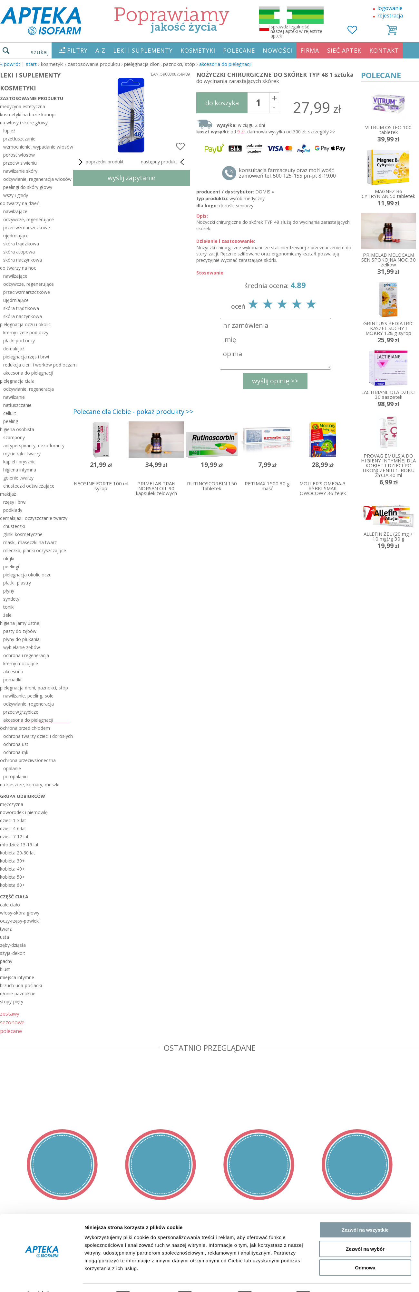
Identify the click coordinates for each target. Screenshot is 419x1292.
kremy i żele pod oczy (25, 332)
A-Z (100, 50)
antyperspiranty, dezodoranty (33, 445)
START (31, 64)
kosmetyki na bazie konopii (28, 114)
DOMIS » (264, 192)
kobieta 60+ (12, 885)
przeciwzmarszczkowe (26, 227)
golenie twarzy (18, 478)
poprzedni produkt (100, 162)
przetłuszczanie (19, 139)
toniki (9, 607)
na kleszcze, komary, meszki (29, 784)
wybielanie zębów (21, 647)
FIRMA (309, 50)
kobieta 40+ (12, 869)
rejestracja (390, 15)
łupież (9, 131)
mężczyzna (11, 804)
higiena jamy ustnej (20, 623)
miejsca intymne (17, 977)
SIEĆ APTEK (344, 50)
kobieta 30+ (12, 861)
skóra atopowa (19, 252)
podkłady (12, 510)
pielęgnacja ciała (17, 381)
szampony (14, 437)
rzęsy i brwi (14, 502)
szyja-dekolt (12, 953)
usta (4, 937)
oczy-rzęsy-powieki (20, 921)
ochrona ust (15, 744)
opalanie (12, 768)
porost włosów (19, 155)
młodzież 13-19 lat (19, 845)
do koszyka (222, 102)
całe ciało (10, 905)
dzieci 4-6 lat (13, 828)
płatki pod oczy (19, 340)
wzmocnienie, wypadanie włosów (36, 147)
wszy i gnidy (15, 195)
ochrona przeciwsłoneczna (28, 760)
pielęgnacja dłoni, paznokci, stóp (34, 688)
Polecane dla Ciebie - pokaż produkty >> (133, 411)
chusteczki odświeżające (28, 486)
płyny (8, 591)
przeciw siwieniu (20, 163)
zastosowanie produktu (31, 98)
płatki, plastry (17, 583)
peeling (10, 421)
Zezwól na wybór (365, 1232)
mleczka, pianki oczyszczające (34, 550)
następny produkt (164, 162)
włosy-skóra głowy (19, 913)
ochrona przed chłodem (25, 728)
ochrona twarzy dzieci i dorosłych (36, 736)
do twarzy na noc (18, 268)
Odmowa (365, 1251)
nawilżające (15, 211)
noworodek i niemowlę (24, 812)
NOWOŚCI (277, 50)
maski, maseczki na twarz (30, 542)
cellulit (9, 413)
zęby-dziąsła (13, 945)
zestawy (9, 1013)
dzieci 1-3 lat (13, 820)
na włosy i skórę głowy (24, 122)
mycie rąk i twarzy (22, 453)
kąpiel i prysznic (19, 462)
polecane (11, 1031)
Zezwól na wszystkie (365, 1213)
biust (5, 969)
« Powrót (10, 64)
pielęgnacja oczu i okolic (25, 324)
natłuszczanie (17, 405)
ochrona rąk (15, 752)
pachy (6, 961)
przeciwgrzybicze (20, 712)
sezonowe (12, 1022)
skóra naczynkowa (22, 260)
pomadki (12, 680)
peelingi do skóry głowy (27, 187)
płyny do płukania (21, 639)
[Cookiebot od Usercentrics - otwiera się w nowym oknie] (42, 1279)
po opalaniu (15, 776)
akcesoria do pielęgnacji (225, 64)
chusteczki (14, 526)
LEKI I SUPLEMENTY (143, 50)
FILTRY (77, 50)
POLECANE (239, 50)
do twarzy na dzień (20, 203)
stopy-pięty (11, 1001)
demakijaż (13, 349)
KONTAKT (384, 50)
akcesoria (13, 671)
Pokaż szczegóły (344, 1279)
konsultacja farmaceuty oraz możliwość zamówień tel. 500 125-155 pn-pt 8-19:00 (287, 173)
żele (7, 615)
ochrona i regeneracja (26, 655)
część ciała (14, 897)
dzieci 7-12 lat (14, 836)
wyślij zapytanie (131, 177)
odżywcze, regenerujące (28, 219)
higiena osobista (17, 429)
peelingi (11, 566)
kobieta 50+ (12, 877)
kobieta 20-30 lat (17, 853)
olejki (8, 558)
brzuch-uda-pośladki (21, 985)
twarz (6, 929)
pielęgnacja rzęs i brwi (26, 357)
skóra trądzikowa (21, 244)
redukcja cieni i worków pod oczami (36, 365)
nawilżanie (14, 397)
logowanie (390, 8)
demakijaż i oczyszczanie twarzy (33, 518)
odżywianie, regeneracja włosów (36, 179)
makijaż (8, 494)
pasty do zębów (19, 631)
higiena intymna (19, 470)
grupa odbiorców (22, 796)
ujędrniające (16, 236)
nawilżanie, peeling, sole (28, 696)
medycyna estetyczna (22, 106)
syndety (11, 599)
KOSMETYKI (197, 50)
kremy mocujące (20, 663)
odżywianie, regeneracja (28, 389)
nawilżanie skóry (20, 171)
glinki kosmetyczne (23, 534)
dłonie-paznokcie (17, 993)
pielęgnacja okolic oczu (27, 575)
